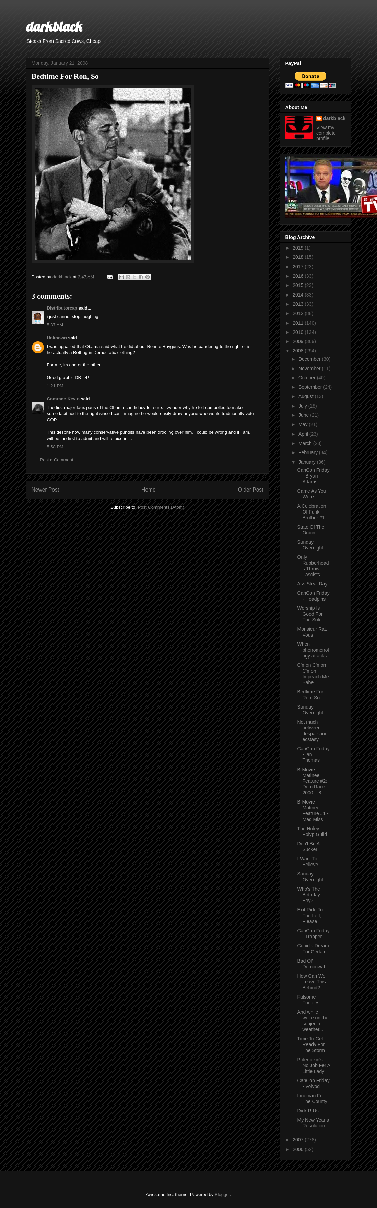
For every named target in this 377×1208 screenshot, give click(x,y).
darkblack (54, 26)
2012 (299, 313)
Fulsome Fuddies (308, 999)
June (304, 415)
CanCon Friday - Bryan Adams (313, 475)
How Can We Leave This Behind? (311, 981)
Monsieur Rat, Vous (312, 632)
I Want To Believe (307, 861)
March (305, 443)
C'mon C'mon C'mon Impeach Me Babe (313, 673)
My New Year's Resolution (313, 1122)
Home (148, 490)
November (310, 368)
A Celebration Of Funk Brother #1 (311, 511)
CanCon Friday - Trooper (313, 933)
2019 (299, 248)
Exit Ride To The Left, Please (309, 915)
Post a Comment (56, 459)
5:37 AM (55, 324)
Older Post (250, 490)
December (310, 359)
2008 (299, 350)
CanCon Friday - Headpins (313, 596)
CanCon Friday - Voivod (313, 1083)
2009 (299, 341)
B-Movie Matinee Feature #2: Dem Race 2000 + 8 (312, 781)
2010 (299, 332)
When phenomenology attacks (313, 650)
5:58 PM (55, 446)
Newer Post (45, 490)
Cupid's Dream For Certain (313, 948)
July (303, 406)
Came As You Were (311, 493)
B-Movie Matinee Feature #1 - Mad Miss (312, 810)
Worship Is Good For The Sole (309, 614)
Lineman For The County (312, 1098)
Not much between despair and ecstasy (312, 730)
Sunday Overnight (310, 545)
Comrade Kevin (63, 398)
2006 (299, 1149)
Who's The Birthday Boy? (308, 894)
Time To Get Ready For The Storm (311, 1044)
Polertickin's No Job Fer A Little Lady (313, 1065)
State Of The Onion (310, 529)
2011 (299, 323)
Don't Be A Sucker (308, 846)
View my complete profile (326, 133)
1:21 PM (55, 385)
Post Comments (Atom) (161, 507)
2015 (299, 285)
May (303, 424)
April (303, 434)
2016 (299, 276)
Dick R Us (307, 1110)
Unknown (57, 337)
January (307, 462)
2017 (299, 266)
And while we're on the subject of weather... (312, 1020)
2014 (299, 295)
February (308, 452)
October (307, 377)
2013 (299, 304)
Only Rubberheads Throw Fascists (313, 565)
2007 (299, 1140)
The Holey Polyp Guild (312, 831)
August (306, 396)
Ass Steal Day (312, 584)
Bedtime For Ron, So (310, 694)
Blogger (222, 1194)
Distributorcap (62, 308)
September (310, 387)
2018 (299, 257)
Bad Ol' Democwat (311, 963)
